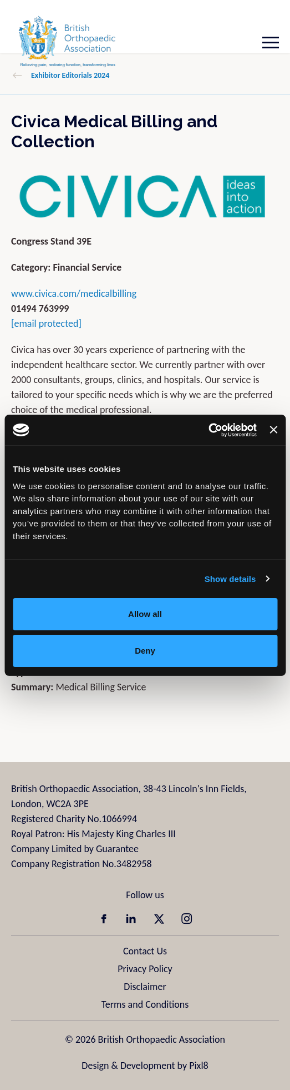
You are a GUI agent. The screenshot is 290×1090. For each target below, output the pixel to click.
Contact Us (145, 951)
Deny (145, 650)
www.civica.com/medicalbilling (73, 293)
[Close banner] (273, 430)
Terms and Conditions (145, 1004)
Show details (230, 579)
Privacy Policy (145, 969)
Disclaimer (145, 986)
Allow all (145, 614)
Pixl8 (198, 1065)
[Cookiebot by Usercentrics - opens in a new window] (208, 430)
